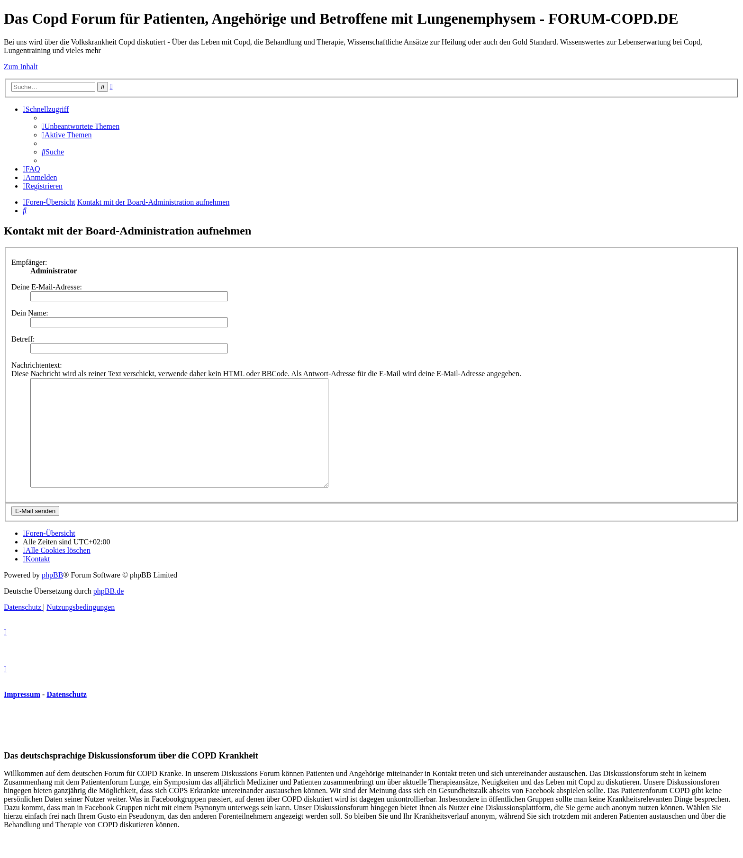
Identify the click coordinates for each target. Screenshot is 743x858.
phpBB (52, 596)
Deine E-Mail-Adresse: (46, 287)
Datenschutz (66, 716)
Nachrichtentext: (36, 365)
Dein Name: (29, 313)
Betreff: (23, 339)
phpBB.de (108, 612)
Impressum (22, 716)
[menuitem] (80, 126)
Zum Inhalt (21, 67)
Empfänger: (29, 262)
